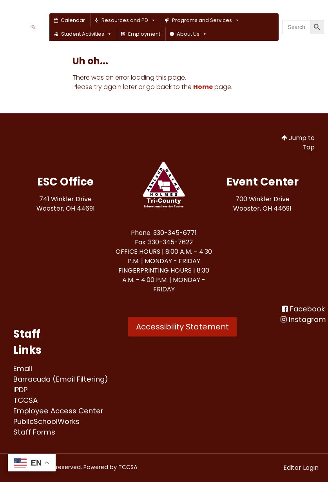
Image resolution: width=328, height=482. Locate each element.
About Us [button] (192, 34)
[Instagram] (303, 319)
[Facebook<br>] (303, 309)
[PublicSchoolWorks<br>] (46, 421)
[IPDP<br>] (20, 390)
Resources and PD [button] (128, 20)
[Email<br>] (22, 368)
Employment (144, 34)
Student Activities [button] (86, 34)
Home (203, 86)
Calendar (73, 20)
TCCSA (128, 467)
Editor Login (301, 467)
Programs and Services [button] (205, 20)
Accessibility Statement (182, 326)
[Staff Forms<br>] (34, 432)
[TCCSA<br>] (25, 400)
